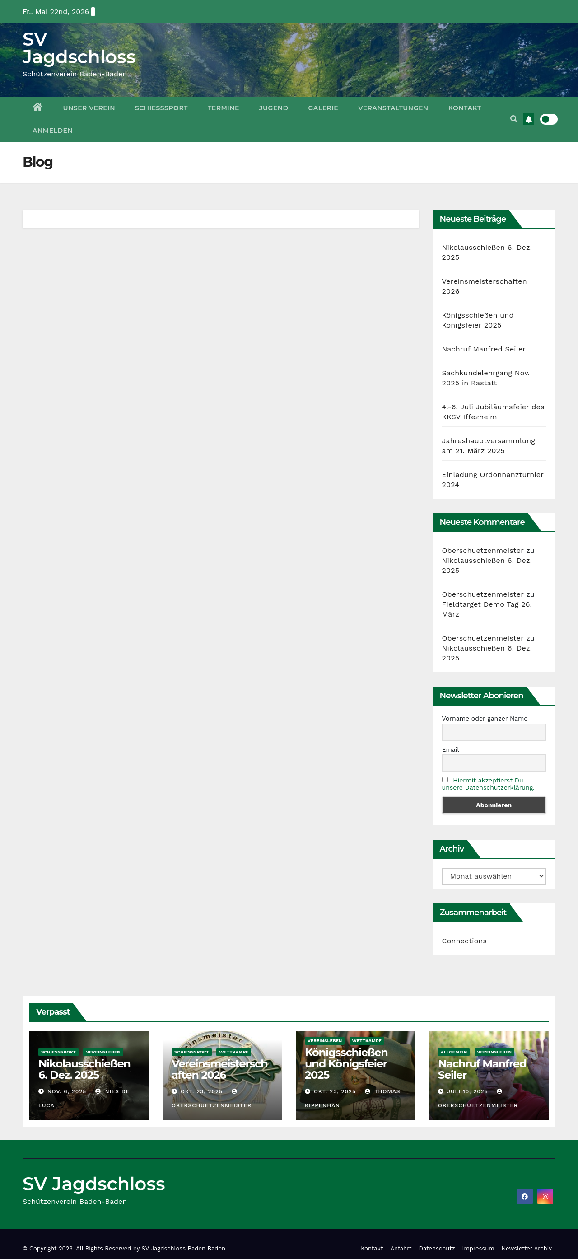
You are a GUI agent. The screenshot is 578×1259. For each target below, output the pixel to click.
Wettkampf (233, 1051)
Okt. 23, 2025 (202, 1091)
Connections (464, 940)
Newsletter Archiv (527, 1248)
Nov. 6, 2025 (66, 1091)
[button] (513, 119)
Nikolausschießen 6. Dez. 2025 (84, 1069)
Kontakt (464, 108)
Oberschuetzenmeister (483, 550)
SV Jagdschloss (79, 48)
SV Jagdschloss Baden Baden (183, 1248)
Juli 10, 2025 (467, 1091)
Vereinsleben (103, 1051)
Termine (223, 108)
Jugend (274, 108)
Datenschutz (437, 1248)
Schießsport (161, 108)
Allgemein (454, 1051)
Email (450, 749)
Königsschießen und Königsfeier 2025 (346, 1063)
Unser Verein (89, 108)
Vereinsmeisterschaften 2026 (220, 1069)
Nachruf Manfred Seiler (484, 349)
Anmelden (53, 130)
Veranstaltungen (393, 108)
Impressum (478, 1248)
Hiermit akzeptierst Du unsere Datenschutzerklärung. (488, 784)
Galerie (323, 108)
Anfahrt (401, 1248)
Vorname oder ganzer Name (485, 718)
